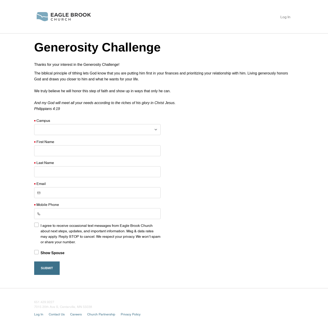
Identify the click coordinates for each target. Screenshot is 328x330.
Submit (47, 268)
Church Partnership (101, 314)
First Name (45, 141)
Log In (285, 17)
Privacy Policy (131, 314)
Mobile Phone (47, 204)
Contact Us (57, 314)
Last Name (45, 162)
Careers (76, 314)
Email (41, 183)
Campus (43, 120)
